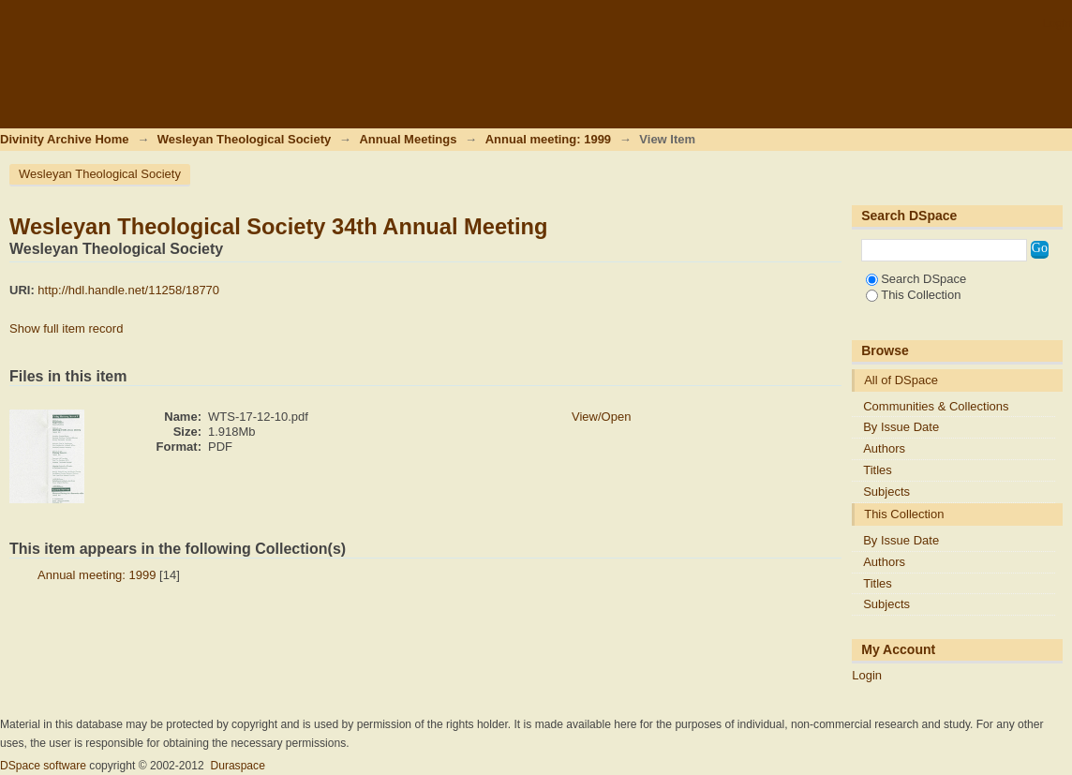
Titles (877, 470)
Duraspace (237, 765)
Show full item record (66, 328)
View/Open (601, 417)
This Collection (913, 295)
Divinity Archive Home (64, 139)
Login (1057, 23)
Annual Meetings (407, 139)
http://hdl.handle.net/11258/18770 (128, 290)
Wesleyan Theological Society (244, 139)
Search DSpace (916, 279)
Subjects (886, 491)
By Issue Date (901, 427)
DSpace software (43, 765)
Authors (884, 448)
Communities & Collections (935, 406)
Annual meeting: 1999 (548, 139)
